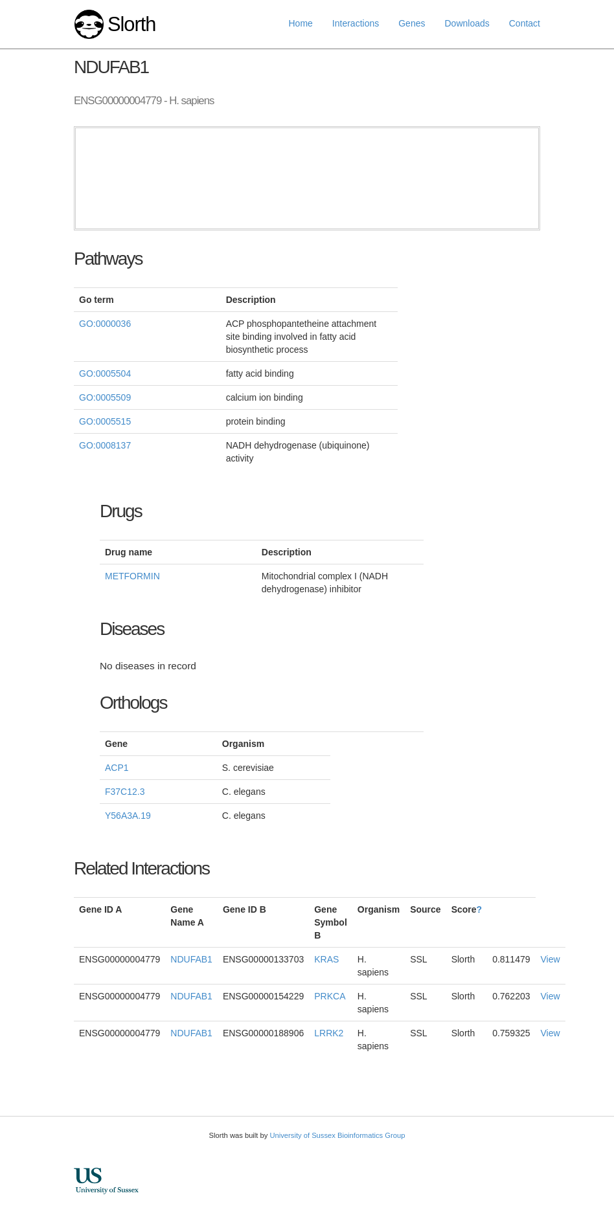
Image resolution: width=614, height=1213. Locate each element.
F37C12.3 (124, 791)
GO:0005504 (105, 373)
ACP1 (117, 767)
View (550, 959)
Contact (524, 23)
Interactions (355, 23)
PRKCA (329, 996)
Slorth (131, 24)
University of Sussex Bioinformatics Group (337, 1135)
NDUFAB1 (191, 959)
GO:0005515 (105, 421)
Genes (411, 23)
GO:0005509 (105, 397)
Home (301, 23)
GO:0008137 (105, 445)
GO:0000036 (105, 323)
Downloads (466, 23)
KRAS (326, 959)
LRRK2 (328, 1033)
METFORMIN (132, 576)
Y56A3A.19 (128, 815)
